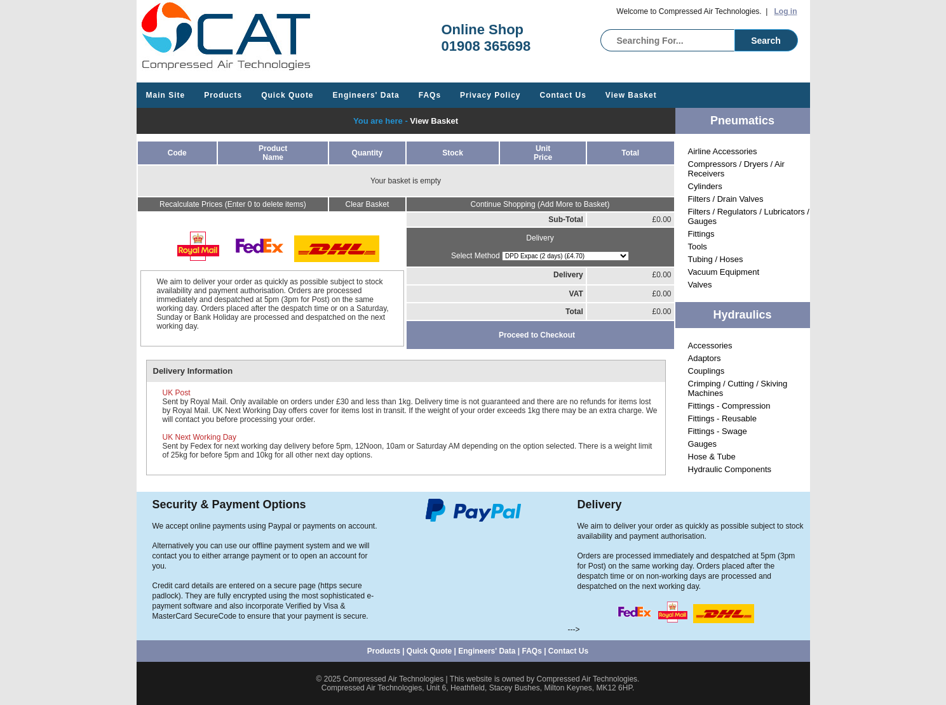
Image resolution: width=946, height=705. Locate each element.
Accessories (710, 345)
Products (223, 95)
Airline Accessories (722, 151)
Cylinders (705, 186)
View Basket (631, 95)
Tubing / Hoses (715, 259)
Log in (785, 11)
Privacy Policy (490, 95)
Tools (697, 246)
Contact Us (563, 95)
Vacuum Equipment (724, 272)
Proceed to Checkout (537, 335)
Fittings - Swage (717, 431)
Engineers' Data (366, 95)
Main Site (166, 95)
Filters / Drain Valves (726, 199)
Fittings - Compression (729, 406)
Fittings (701, 234)
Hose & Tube (712, 456)
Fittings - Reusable (722, 418)
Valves (700, 284)
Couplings (706, 371)
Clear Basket (367, 204)
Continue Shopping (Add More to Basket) (540, 204)
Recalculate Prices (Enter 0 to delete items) (232, 204)
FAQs (430, 95)
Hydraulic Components (730, 469)
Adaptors (704, 358)
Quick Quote (287, 95)
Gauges (702, 444)
